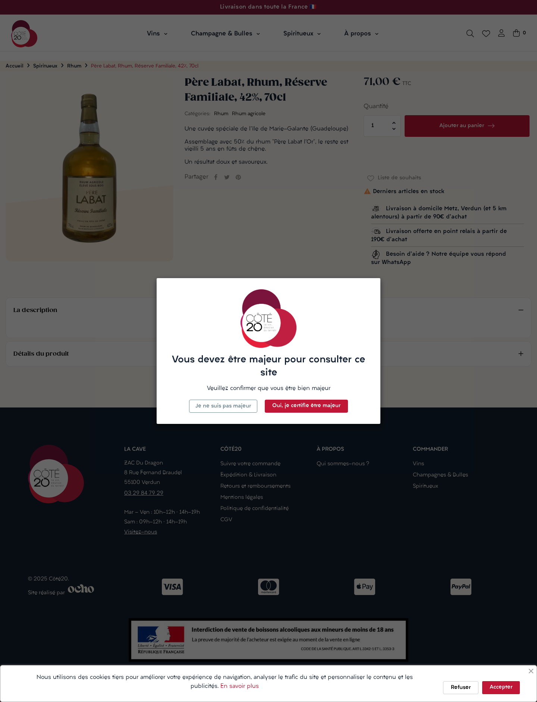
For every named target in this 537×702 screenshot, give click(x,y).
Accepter (501, 687)
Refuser (461, 687)
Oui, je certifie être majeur (306, 406)
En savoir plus (239, 686)
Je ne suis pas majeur (223, 406)
